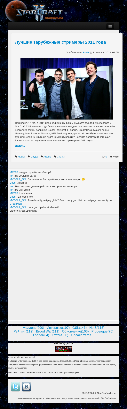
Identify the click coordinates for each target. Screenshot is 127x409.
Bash (86, 52)
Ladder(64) (41, 335)
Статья (61, 156)
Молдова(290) (33, 328)
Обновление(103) (75, 331)
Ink (12, 175)
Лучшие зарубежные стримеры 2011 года (60, 42)
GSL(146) (79, 328)
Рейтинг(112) (23, 331)
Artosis (48, 156)
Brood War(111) (48, 331)
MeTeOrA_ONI (18, 179)
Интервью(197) (58, 328)
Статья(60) (60, 335)
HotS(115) (96, 328)
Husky (22, 156)
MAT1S (14, 172)
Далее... (20, 145)
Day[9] (35, 156)
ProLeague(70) (102, 331)
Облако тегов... (82, 335)
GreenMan (16, 203)
